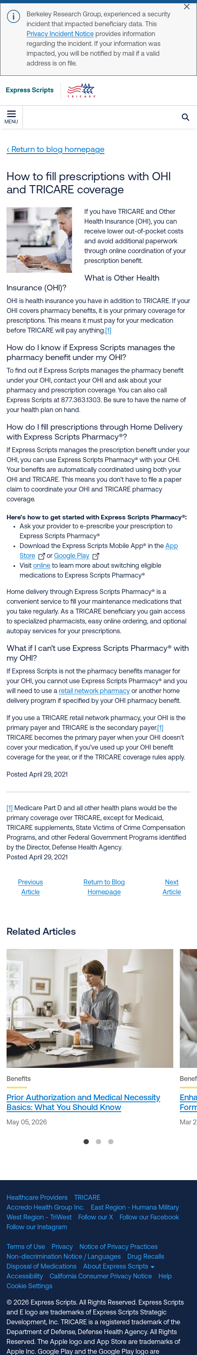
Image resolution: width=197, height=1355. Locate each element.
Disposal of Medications (42, 1267)
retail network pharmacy (94, 691)
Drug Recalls (145, 1257)
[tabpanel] (90, 1040)
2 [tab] (99, 1144)
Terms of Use (26, 1247)
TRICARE (87, 1198)
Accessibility (25, 1276)
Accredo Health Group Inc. (45, 1208)
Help (165, 1276)
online (41, 566)
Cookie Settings (29, 1286)
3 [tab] (111, 1144)
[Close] (186, 6)
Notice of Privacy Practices (118, 1247)
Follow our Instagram (37, 1227)
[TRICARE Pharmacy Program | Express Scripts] (48, 90)
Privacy (62, 1247)
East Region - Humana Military (135, 1208)
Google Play (71, 556)
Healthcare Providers (37, 1198)
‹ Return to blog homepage (55, 150)
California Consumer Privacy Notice (101, 1276)
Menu (11, 118)
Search (185, 117)
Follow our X (95, 1218)
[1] (108, 331)
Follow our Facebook (149, 1218)
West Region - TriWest (39, 1218)
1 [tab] (86, 1144)
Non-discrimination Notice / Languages (64, 1257)
